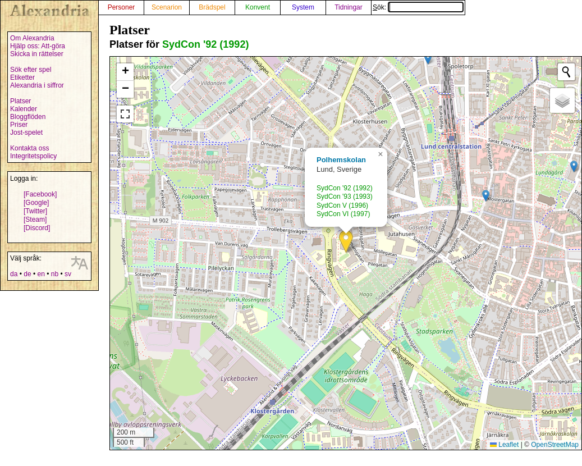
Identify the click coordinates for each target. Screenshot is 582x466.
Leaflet (504, 445)
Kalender (23, 109)
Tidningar (348, 7)
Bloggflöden (27, 117)
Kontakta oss (29, 148)
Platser (20, 101)
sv (68, 274)
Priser (19, 125)
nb (54, 274)
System (303, 7)
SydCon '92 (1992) (205, 44)
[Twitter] (35, 211)
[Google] (36, 203)
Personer (121, 7)
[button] (346, 241)
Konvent (257, 7)
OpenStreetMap (555, 445)
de (27, 274)
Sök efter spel (30, 70)
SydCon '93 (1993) (345, 196)
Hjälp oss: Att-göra (37, 46)
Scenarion (167, 7)
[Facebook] (40, 194)
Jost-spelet (26, 132)
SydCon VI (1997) (343, 214)
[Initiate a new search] (566, 71)
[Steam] (35, 219)
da (13, 274)
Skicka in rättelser (36, 54)
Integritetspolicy (33, 156)
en (40, 274)
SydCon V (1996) (342, 205)
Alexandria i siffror (37, 85)
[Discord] (37, 228)
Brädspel (212, 7)
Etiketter (22, 77)
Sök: (418, 7)
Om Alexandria (32, 38)
